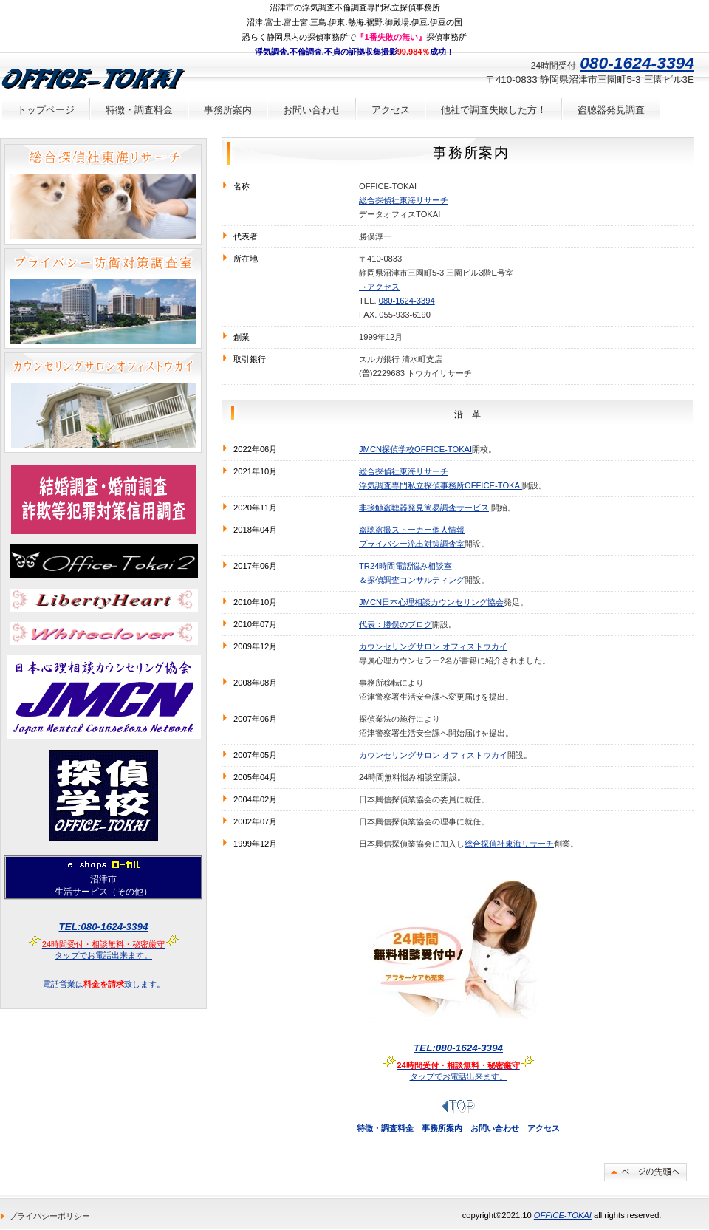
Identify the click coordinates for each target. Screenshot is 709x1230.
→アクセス (379, 286)
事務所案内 (442, 1128)
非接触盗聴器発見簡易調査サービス (424, 507)
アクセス (543, 1128)
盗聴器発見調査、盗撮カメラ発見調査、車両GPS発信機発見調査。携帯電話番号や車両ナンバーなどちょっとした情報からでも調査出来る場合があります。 (103, 298)
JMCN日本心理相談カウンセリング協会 (431, 602)
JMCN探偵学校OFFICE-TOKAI (415, 449)
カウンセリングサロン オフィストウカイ (433, 646)
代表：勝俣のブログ (395, 624)
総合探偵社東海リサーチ (403, 200)
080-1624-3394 (407, 300)
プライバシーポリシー (49, 1216)
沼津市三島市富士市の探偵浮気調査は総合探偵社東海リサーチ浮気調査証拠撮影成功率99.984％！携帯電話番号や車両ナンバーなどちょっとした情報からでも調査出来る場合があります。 (103, 194)
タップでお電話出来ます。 (458, 1048)
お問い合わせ (494, 1128)
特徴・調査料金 (385, 1128)
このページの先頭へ (645, 1172)
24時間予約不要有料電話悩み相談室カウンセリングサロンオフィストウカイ (103, 402)
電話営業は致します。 (104, 984)
